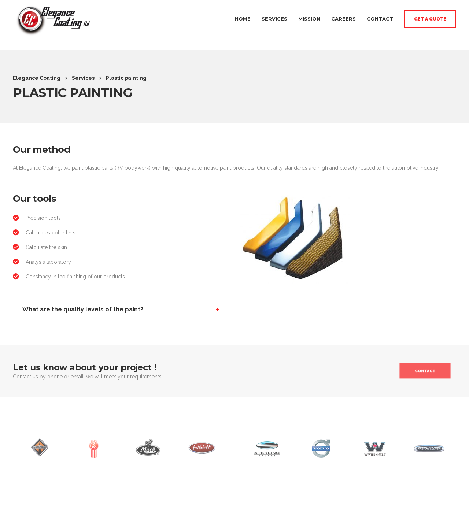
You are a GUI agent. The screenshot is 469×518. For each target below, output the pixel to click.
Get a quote (430, 16)
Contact (380, 16)
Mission (309, 16)
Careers (343, 16)
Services (274, 16)
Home (243, 16)
